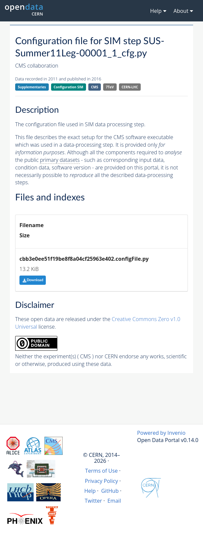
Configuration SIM (68, 87)
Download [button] (32, 280)
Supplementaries (32, 87)
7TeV (110, 87)
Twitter (93, 500)
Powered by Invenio (161, 432)
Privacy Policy (101, 481)
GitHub (110, 490)
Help (90, 490)
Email (114, 500)
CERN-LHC (130, 87)
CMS (94, 87)
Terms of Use (101, 470)
